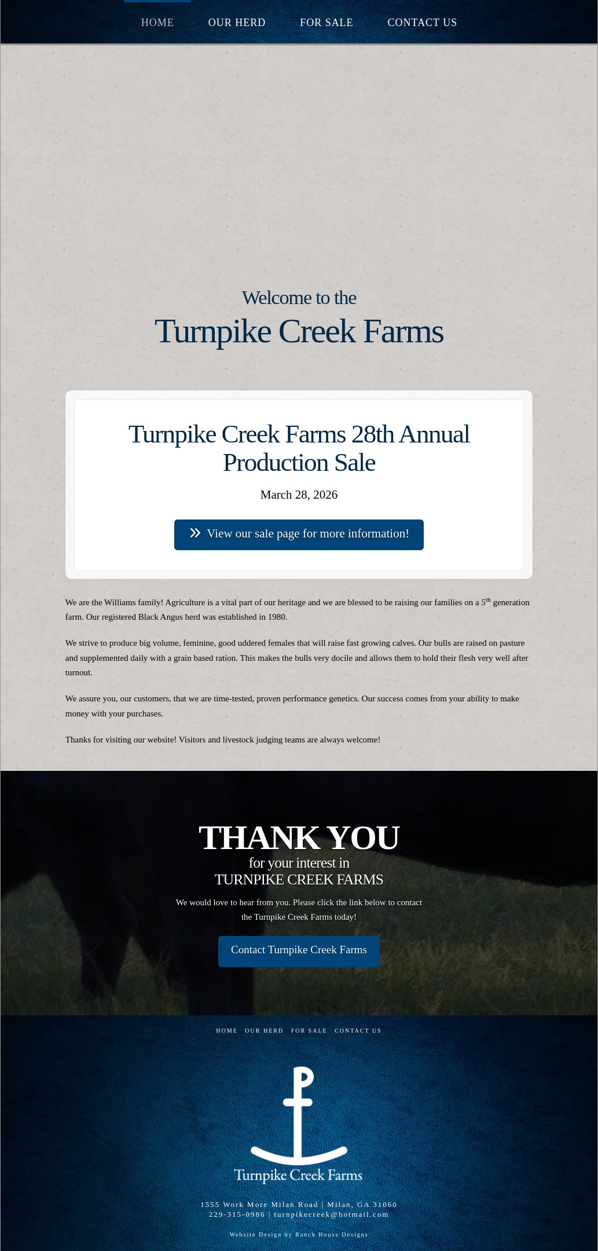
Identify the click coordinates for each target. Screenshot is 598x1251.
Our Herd (264, 1030)
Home (226, 1030)
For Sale (309, 1030)
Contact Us (358, 1030)
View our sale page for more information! (299, 533)
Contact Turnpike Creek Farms (299, 949)
